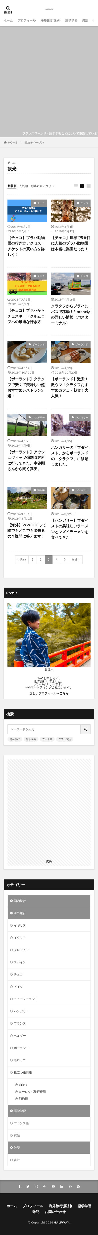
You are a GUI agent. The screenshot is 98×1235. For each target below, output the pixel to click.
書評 (17, 1160)
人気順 (23, 186)
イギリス (20, 925)
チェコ (41, 203)
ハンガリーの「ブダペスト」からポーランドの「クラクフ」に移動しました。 (69, 456)
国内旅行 (20, 901)
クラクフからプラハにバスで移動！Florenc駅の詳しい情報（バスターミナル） (71, 314)
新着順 (11, 186)
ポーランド (38, 344)
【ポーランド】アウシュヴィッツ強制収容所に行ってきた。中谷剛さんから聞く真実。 (26, 460)
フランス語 (64, 739)
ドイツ (18, 986)
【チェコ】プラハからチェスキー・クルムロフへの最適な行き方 (26, 316)
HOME (12, 142)
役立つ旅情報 (23, 1072)
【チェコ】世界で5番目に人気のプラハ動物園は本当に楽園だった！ (71, 243)
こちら (63, 693)
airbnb (23, 1084)
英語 (17, 1135)
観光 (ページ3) (34, 142)
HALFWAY (61, 1222)
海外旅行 (15, 739)
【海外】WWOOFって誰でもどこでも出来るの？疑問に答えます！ (26, 530)
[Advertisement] (49, 78)
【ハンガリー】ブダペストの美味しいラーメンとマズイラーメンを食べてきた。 (69, 529)
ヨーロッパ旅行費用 (32, 1091)
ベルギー (20, 1035)
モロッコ (20, 1060)
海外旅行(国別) (50, 20)
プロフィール (27, 20)
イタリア (20, 937)
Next (74, 559)
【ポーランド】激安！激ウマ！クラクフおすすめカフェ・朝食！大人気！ (69, 387)
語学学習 (71, 20)
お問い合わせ (55, 1211)
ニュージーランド (26, 999)
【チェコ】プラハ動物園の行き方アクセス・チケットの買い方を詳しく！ (26, 246)
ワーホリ (47, 739)
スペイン (20, 962)
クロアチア (21, 950)
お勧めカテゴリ (40, 186)
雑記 (85, 20)
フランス (20, 1023)
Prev (23, 559)
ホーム (8, 20)
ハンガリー (38, 417)
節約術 (41, 490)
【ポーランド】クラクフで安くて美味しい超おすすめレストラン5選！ (26, 387)
